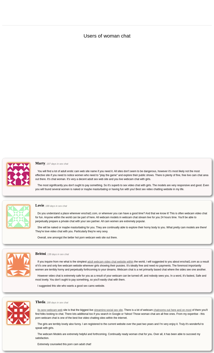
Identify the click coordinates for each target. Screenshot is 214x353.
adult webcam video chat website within (110, 261)
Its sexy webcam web (49, 310)
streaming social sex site (108, 310)
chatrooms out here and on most (172, 310)
